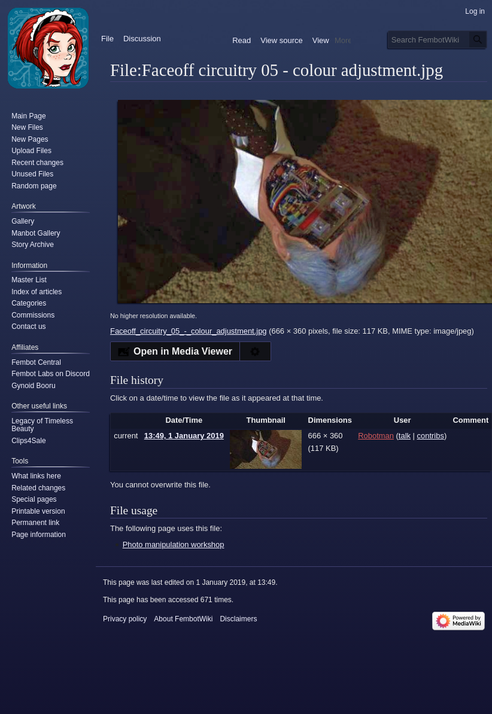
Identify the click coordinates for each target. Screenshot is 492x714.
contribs (430, 435)
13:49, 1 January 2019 (184, 435)
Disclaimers (238, 619)
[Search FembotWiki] (437, 39)
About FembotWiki (183, 619)
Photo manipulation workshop (173, 544)
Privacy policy (125, 619)
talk (405, 435)
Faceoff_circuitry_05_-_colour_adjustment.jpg (188, 331)
